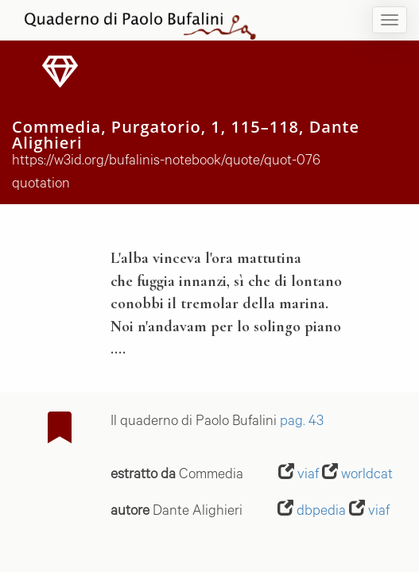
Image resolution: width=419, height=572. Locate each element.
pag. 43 (302, 423)
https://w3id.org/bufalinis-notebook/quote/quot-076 (166, 162)
